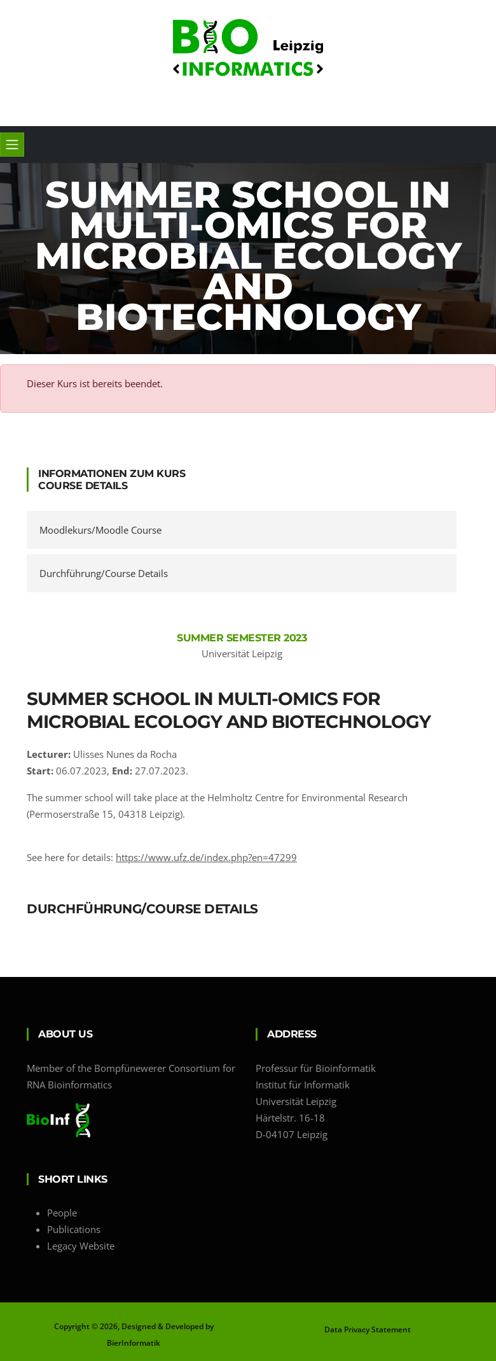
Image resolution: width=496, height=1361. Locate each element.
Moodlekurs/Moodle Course (100, 530)
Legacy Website (80, 1245)
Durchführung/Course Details (103, 573)
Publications (73, 1229)
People (62, 1212)
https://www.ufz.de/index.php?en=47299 (206, 857)
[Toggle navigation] (12, 144)
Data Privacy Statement (367, 1329)
